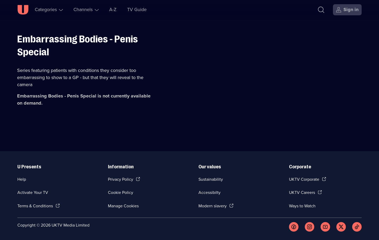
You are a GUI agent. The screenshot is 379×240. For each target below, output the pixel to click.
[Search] (321, 9)
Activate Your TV (32, 192)
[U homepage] (22, 9)
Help (21, 179)
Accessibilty (209, 192)
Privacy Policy (120, 179)
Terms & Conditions (35, 206)
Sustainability (210, 179)
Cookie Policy (120, 192)
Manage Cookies (123, 206)
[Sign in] (347, 9)
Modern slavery (212, 206)
